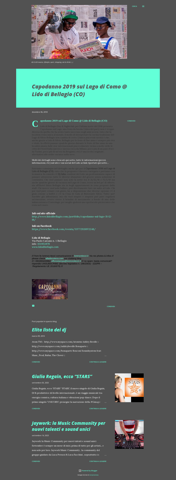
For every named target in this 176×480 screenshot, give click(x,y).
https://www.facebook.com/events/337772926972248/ (64, 229)
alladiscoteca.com (54, 258)
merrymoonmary (93, 475)
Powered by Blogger (88, 471)
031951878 (44, 243)
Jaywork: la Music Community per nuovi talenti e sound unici (68, 426)
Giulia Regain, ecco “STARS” (62, 376)
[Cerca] (134, 6)
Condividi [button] (131, 121)
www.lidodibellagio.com (45, 246)
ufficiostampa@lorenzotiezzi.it (66, 261)
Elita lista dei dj (49, 330)
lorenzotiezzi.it (81, 256)
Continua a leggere (97, 362)
